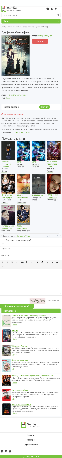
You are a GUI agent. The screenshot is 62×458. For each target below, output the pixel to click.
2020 (8, 98)
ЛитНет (23, 121)
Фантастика (12, 27)
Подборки (31, 439)
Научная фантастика (26, 27)
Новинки (31, 435)
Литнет (44, 107)
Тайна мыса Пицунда (19, 346)
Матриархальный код (20, 390)
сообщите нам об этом (21, 132)
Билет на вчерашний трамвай (6, 164)
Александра (52, 199)
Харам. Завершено (22, 227)
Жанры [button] (31, 21)
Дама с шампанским (22, 196)
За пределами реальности (7, 227)
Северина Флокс (36, 198)
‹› (15, 324)
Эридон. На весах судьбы (21, 404)
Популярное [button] (9, 310)
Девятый (15, 330)
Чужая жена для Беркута (6, 196)
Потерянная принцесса (52, 196)
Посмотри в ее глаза (20, 360)
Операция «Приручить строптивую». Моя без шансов (32, 376)
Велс (19, 162)
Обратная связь (31, 444)
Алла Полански (23, 230)
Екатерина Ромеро (6, 201)
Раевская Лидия (5, 169)
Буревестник (37, 195)
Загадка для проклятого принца (52, 164)
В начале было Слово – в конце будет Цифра (29, 315)
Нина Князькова (21, 201)
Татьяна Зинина (50, 169)
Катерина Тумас (45, 35)
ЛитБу (3, 27)
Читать (40, 41)
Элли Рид (5, 230)
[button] (2, 262)
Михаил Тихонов (20, 165)
